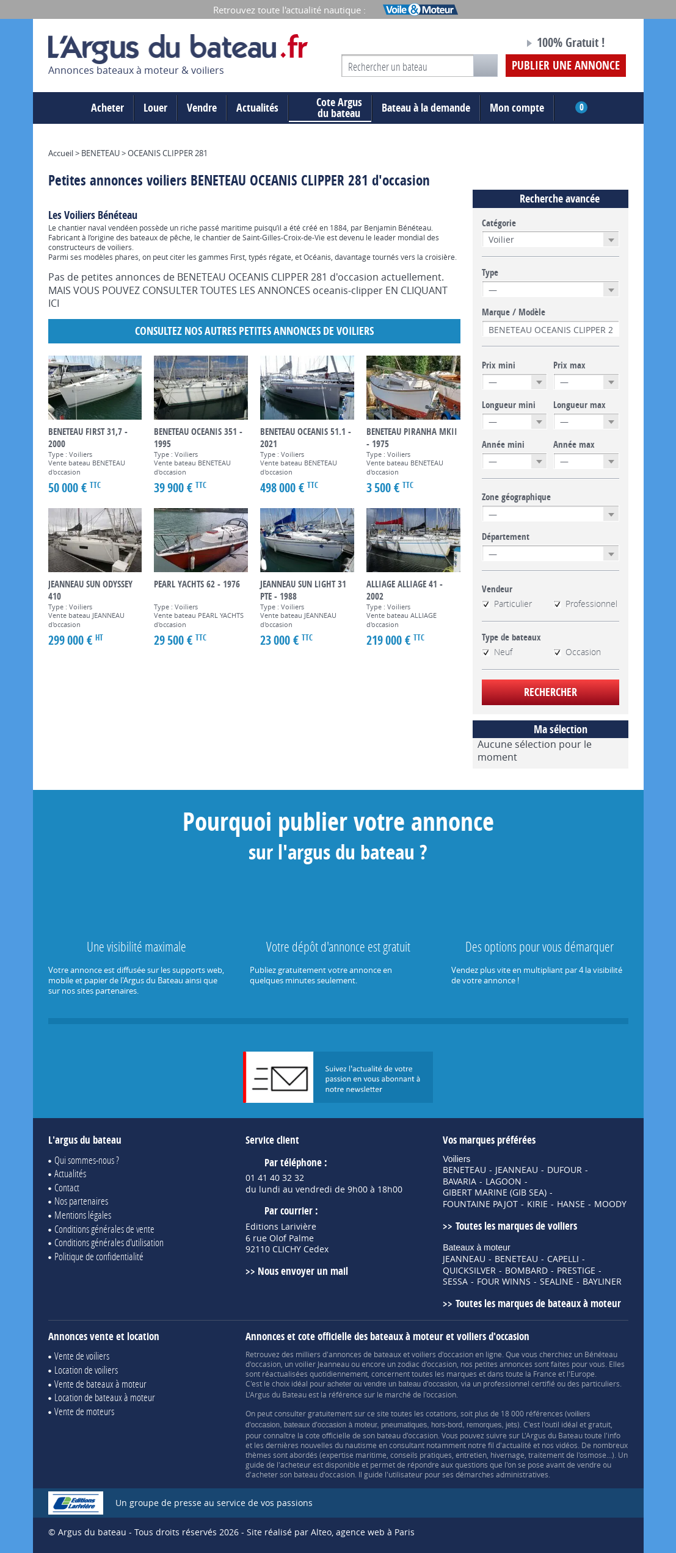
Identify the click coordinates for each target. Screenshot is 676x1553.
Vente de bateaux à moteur (100, 1384)
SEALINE (556, 1281)
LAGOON (503, 1181)
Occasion (577, 652)
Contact (66, 1187)
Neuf (497, 652)
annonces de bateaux (365, 1354)
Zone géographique (516, 497)
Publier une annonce (566, 65)
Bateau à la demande (426, 107)
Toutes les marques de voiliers (516, 1226)
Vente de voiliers (81, 1356)
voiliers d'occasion (442, 1354)
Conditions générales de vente (104, 1229)
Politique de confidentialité (99, 1256)
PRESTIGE (576, 1270)
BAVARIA (459, 1181)
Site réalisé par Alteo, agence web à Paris (331, 1532)
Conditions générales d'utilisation (109, 1242)
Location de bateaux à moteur (104, 1397)
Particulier (507, 603)
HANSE (571, 1204)
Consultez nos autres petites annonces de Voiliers (254, 331)
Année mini (503, 445)
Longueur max (579, 405)
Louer (155, 107)
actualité (516, 1445)
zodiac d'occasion (427, 1364)
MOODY (610, 1204)
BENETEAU (464, 1169)
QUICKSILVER (469, 1270)
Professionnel (585, 603)
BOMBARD (526, 1270)
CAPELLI (563, 1259)
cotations (441, 1413)
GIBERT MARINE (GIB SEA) (495, 1192)
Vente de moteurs (84, 1411)
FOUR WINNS (504, 1281)
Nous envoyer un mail (303, 1271)
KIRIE (537, 1204)
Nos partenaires (81, 1201)
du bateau (330, 108)
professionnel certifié (519, 1383)
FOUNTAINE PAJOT (480, 1204)
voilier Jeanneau (322, 1364)
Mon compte (517, 107)
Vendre (202, 107)
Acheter (107, 107)
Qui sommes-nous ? (86, 1160)
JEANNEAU (516, 1169)
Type (490, 273)
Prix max (569, 365)
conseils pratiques (421, 1455)
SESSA (455, 1281)
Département (505, 537)
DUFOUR (564, 1169)
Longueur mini (509, 405)
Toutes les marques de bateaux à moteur (538, 1303)
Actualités (257, 107)
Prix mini (498, 365)
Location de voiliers (86, 1370)
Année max (574, 445)
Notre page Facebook (491, 44)
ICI (53, 303)
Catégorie (499, 223)
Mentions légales (82, 1215)
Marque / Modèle (513, 312)
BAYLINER (602, 1281)
